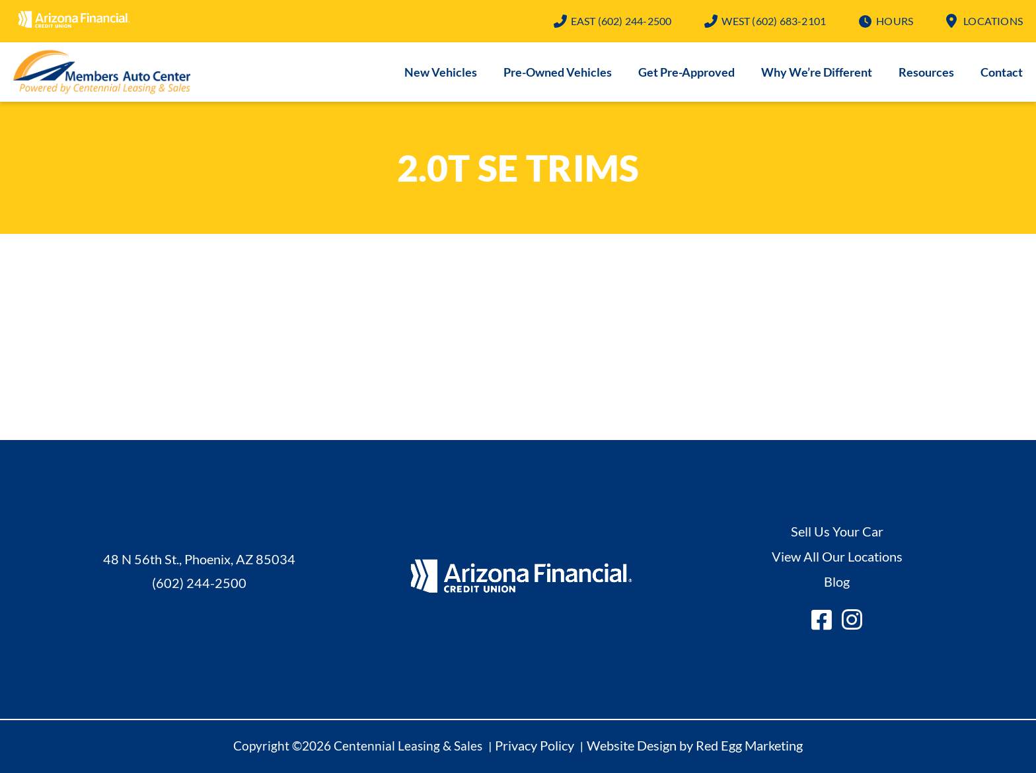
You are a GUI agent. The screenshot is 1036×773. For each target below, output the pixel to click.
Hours (894, 21)
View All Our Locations (837, 556)
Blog (837, 581)
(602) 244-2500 (621, 21)
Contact (1001, 72)
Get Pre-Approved (686, 72)
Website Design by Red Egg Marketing (695, 745)
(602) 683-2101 (774, 21)
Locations (993, 21)
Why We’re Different (816, 72)
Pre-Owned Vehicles (557, 72)
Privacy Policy (534, 745)
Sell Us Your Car (837, 531)
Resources (926, 72)
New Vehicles (440, 72)
